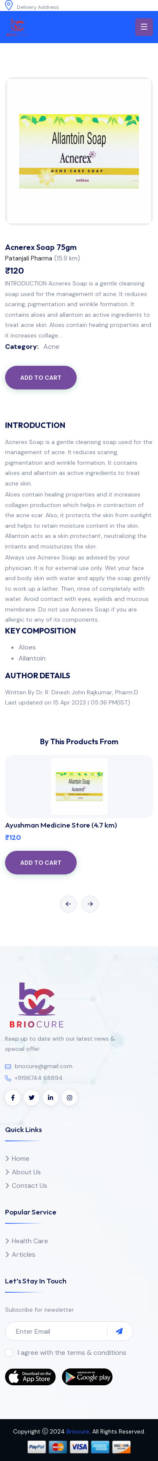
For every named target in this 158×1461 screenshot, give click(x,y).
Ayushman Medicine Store (61, 824)
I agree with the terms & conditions (72, 1352)
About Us (26, 1172)
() (67, 258)
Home (20, 1158)
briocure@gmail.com (43, 1066)
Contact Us (29, 1185)
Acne (51, 346)
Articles (23, 1254)
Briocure (78, 1431)
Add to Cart (41, 377)
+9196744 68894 (39, 1078)
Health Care (30, 1240)
